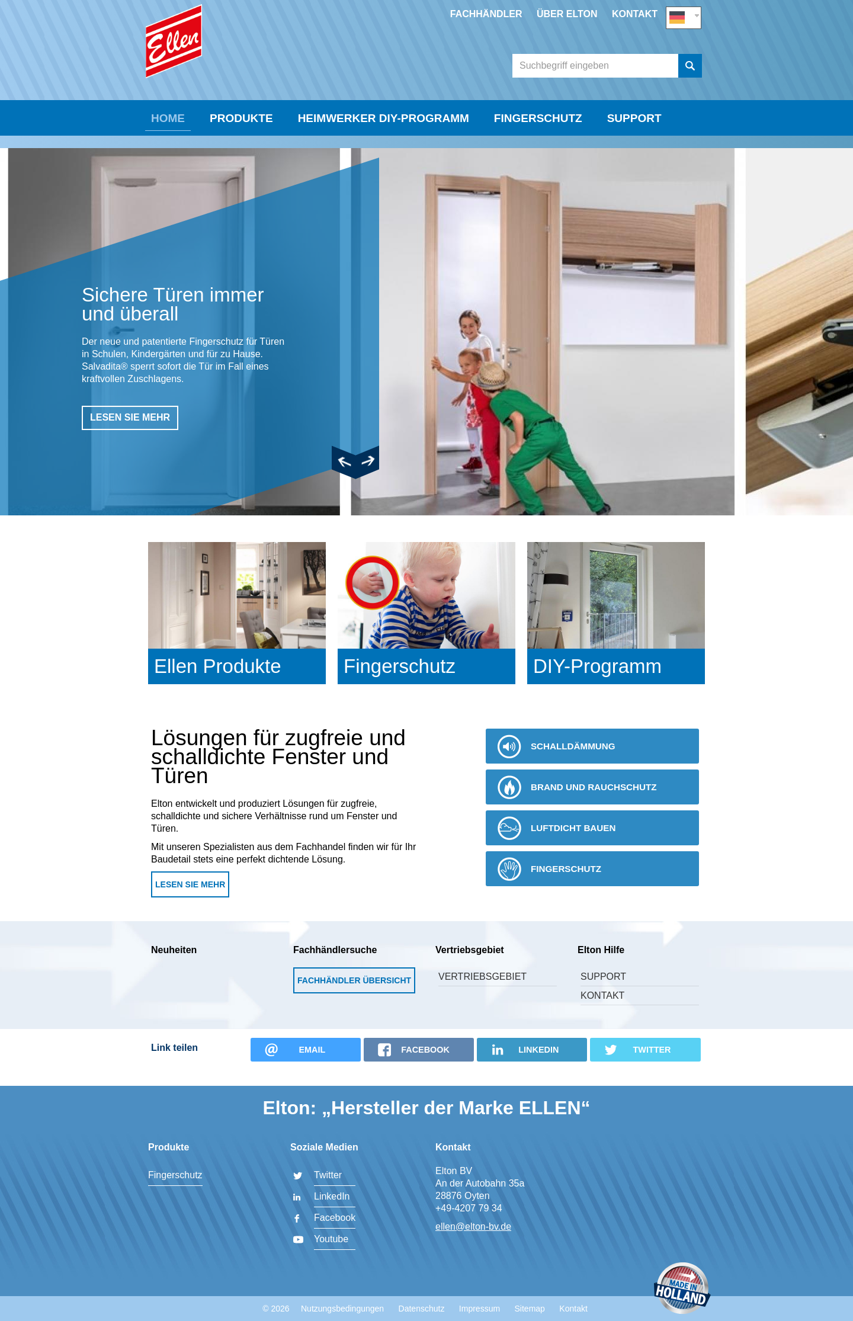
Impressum (479, 1308)
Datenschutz (422, 1308)
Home (168, 146)
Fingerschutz (538, 146)
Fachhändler (486, 14)
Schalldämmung (560, 762)
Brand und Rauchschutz (582, 803)
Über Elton (567, 14)
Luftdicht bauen (560, 843)
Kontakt (635, 14)
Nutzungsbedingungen (342, 1308)
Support (634, 146)
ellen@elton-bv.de (473, 1226)
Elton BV (234, 57)
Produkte (241, 146)
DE (683, 15)
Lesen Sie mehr (190, 900)
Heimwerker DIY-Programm (383, 146)
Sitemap (530, 1308)
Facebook (334, 1218)
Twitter (328, 1175)
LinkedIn (332, 1196)
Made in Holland (682, 1289)
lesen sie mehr (130, 433)
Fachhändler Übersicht (354, 996)
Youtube (331, 1239)
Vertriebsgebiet (482, 992)
